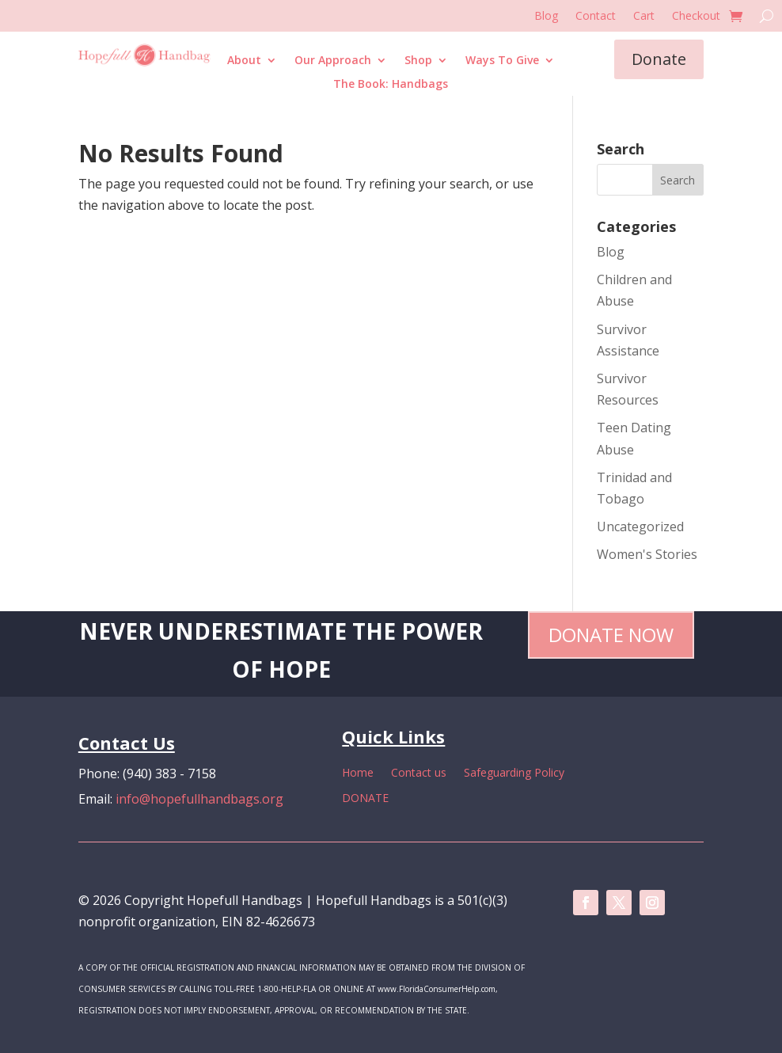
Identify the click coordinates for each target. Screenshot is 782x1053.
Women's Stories (647, 554)
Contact (595, 16)
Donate (659, 59)
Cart (644, 16)
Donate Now (611, 635)
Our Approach (332, 61)
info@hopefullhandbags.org (199, 799)
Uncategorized (640, 526)
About (244, 61)
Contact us (418, 773)
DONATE (365, 799)
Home (358, 773)
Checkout (696, 16)
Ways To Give (502, 61)
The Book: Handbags (390, 84)
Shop (418, 61)
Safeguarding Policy (514, 773)
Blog (546, 16)
